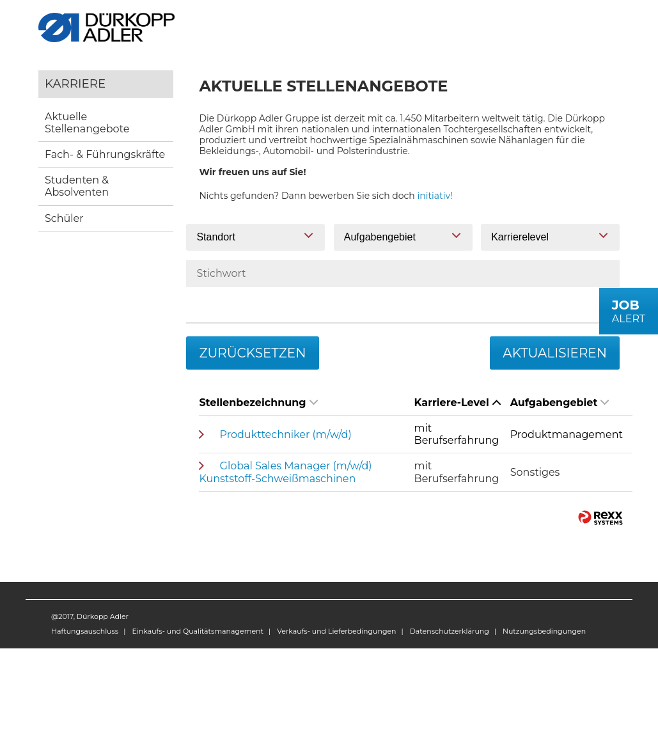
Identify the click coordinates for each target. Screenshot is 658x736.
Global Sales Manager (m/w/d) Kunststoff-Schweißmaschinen (285, 472)
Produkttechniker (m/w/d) (286, 434)
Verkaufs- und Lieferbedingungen (336, 631)
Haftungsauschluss (84, 631)
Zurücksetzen (252, 353)
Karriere (75, 83)
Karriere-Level (457, 402)
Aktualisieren (555, 353)
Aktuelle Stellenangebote (87, 123)
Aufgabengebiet (559, 402)
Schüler (64, 218)
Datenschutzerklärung (449, 631)
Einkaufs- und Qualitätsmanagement (197, 631)
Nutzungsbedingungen (544, 631)
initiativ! (435, 195)
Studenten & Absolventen (77, 186)
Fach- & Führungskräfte (105, 154)
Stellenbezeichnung (258, 402)
